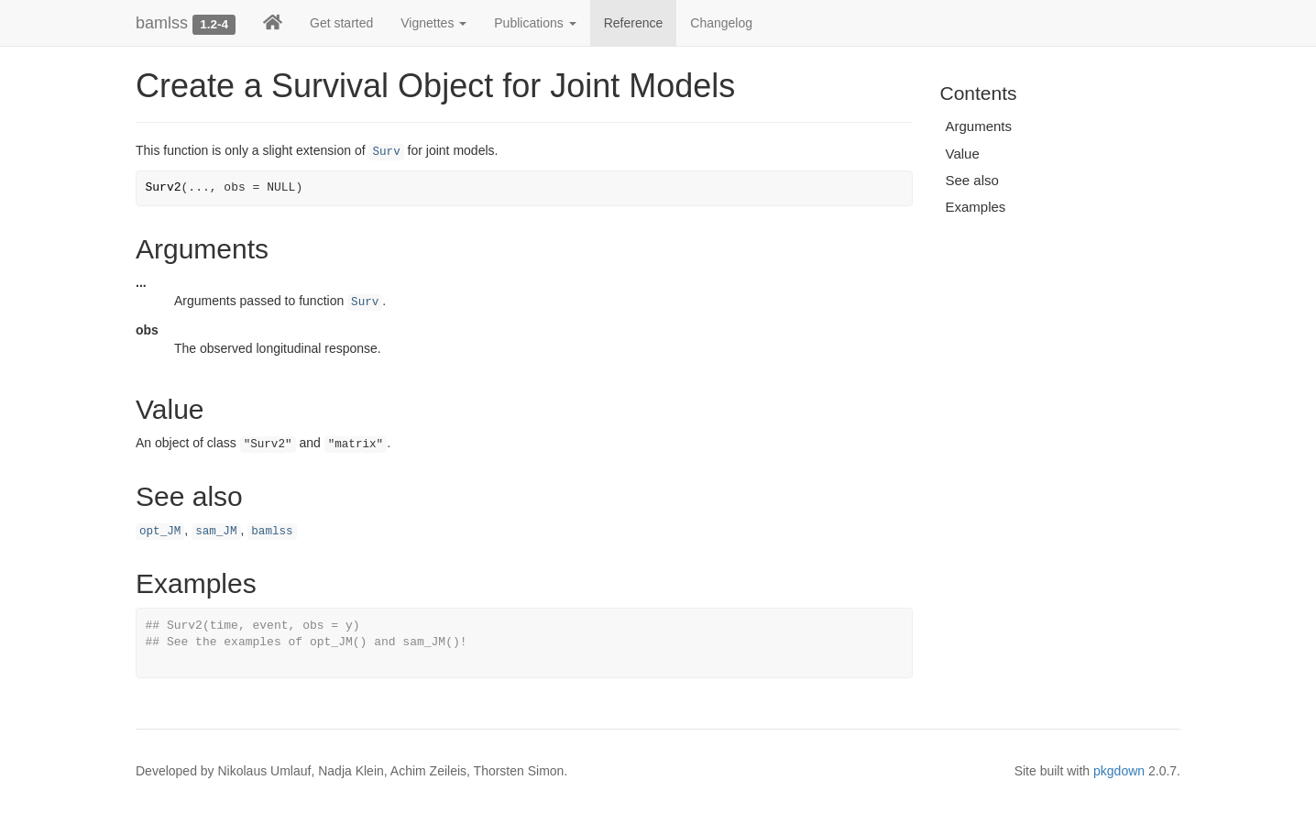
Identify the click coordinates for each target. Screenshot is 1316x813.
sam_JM (215, 531)
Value (963, 153)
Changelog (721, 23)
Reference (633, 23)
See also (972, 180)
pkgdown (1119, 771)
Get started (341, 23)
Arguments (979, 126)
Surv (386, 152)
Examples (976, 206)
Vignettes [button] (433, 23)
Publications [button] (535, 23)
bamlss (162, 23)
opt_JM (160, 531)
